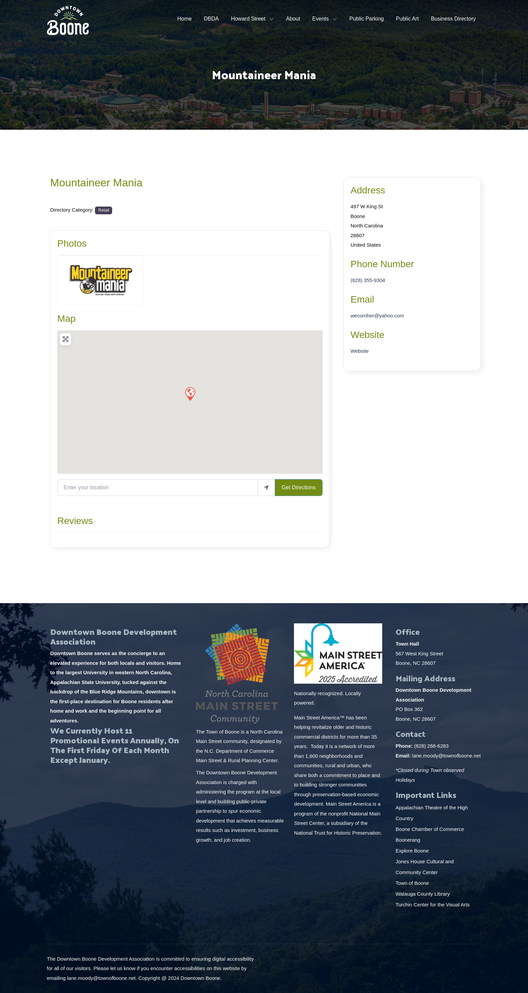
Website (368, 335)
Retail (103, 210)
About (293, 19)
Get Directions (299, 487)
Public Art (407, 19)
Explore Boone (413, 851)
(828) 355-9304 (368, 280)
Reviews (75, 521)
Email (362, 299)
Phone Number (382, 264)
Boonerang (408, 840)
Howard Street (248, 19)
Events (320, 19)
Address (368, 190)
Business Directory (453, 19)
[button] (190, 393)
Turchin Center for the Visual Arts (433, 904)
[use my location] (266, 487)
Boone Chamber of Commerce (431, 829)
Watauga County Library (423, 894)
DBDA (211, 19)
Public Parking (366, 19)
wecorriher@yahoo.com (377, 315)
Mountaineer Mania (96, 183)
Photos (72, 243)
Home (184, 19)
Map (66, 318)
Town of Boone (412, 883)
